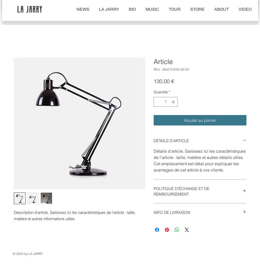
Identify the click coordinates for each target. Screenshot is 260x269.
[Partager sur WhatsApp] (177, 230)
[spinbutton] (165, 101)
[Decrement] (157, 101)
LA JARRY (30, 9)
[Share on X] (187, 230)
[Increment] (173, 101)
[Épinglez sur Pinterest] (167, 230)
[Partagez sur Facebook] (157, 230)
